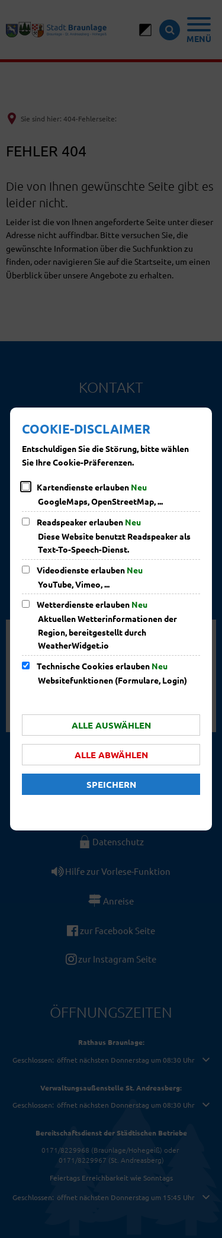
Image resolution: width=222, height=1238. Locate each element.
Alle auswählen (111, 725)
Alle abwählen (111, 755)
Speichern (111, 784)
